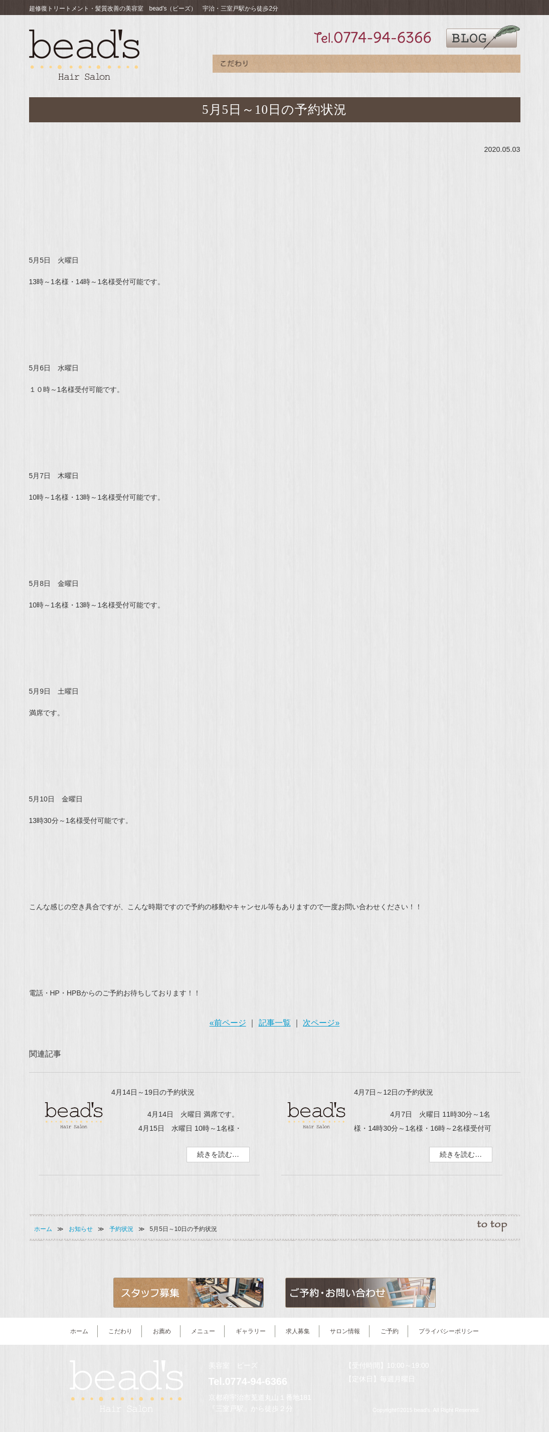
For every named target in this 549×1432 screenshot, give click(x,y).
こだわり (234, 66)
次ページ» (321, 1022)
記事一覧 (275, 1022)
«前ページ (228, 1022)
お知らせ (81, 1229)
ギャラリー (365, 66)
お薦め (278, 66)
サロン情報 (454, 66)
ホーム (43, 1229)
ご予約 (498, 66)
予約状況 (121, 1229)
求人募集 (410, 66)
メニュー (321, 66)
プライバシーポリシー (449, 1331)
